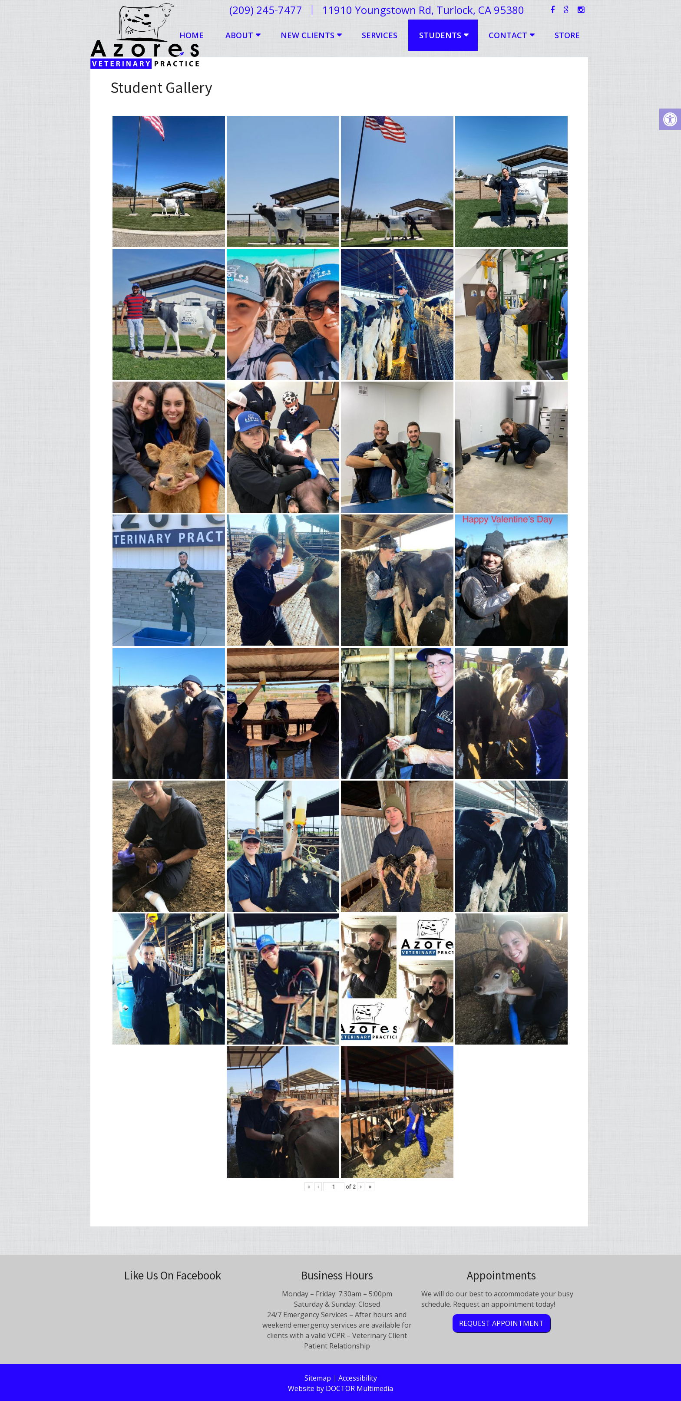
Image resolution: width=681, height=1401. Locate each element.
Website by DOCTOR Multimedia (340, 1388)
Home (191, 35)
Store (567, 35)
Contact (508, 35)
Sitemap (317, 1378)
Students (440, 35)
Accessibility (357, 1378)
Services (379, 35)
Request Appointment (501, 1323)
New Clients (307, 35)
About (239, 35)
